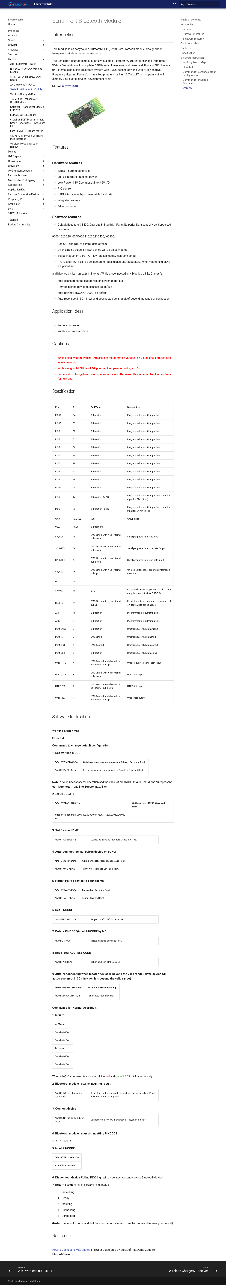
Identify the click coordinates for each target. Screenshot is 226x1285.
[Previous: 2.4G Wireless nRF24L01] (31, 1270)
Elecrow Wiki (15, 19)
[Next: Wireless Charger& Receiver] (192, 1270)
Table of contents (191, 19)
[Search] (199, 4)
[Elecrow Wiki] (18, 4)
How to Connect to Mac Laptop (71, 1249)
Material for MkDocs (29, 1281)
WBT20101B (70, 86)
